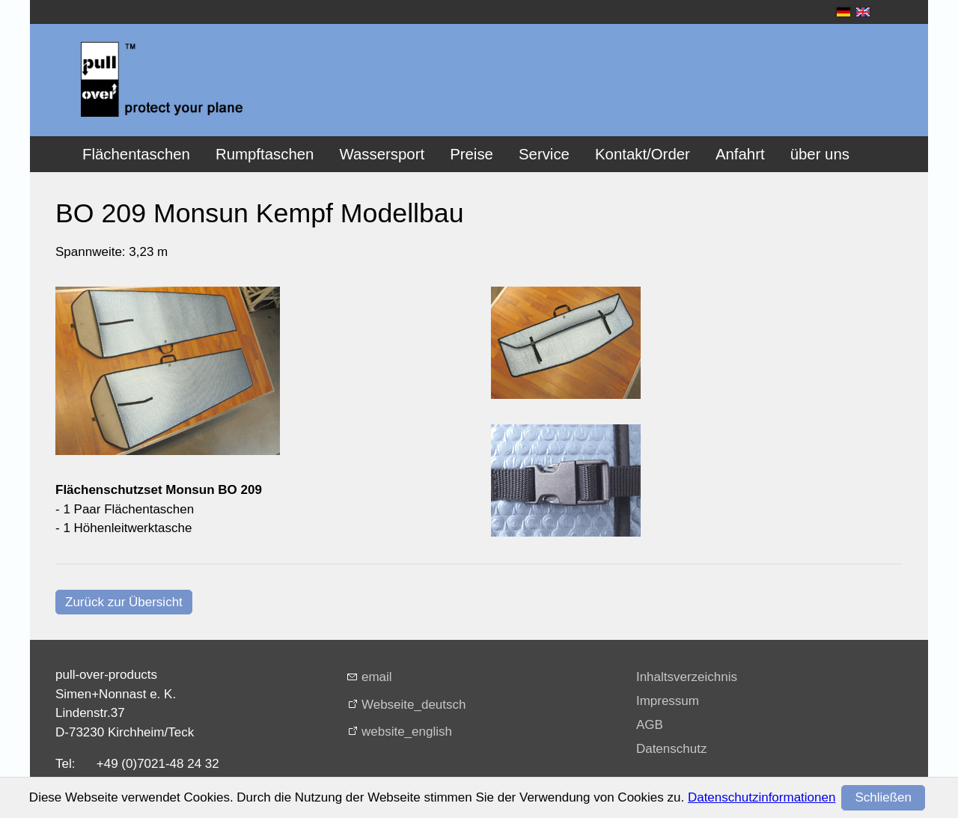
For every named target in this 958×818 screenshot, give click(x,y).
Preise (471, 154)
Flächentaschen (136, 154)
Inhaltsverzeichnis (686, 677)
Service (544, 154)
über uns (819, 154)
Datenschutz (671, 749)
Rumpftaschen (265, 154)
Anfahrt (740, 154)
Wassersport (381, 154)
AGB (649, 725)
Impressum (667, 701)
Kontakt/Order (642, 154)
